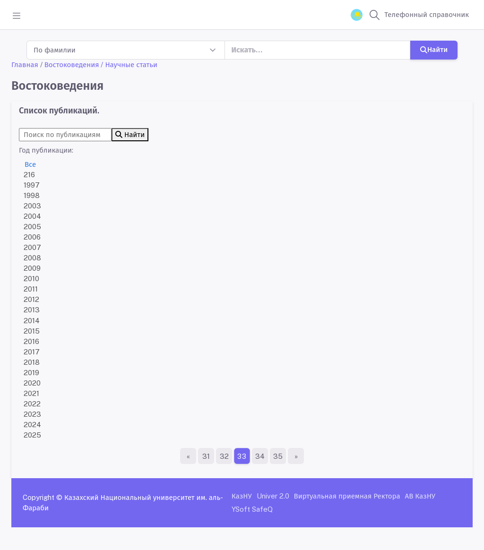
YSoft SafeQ (252, 509)
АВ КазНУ (420, 496)
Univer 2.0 (273, 496)
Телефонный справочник (426, 14)
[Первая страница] (188, 456)
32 (224, 456)
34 (260, 456)
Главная (24, 64)
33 (242, 456)
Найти (434, 49)
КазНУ (242, 496)
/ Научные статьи (129, 64)
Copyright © (42, 497)
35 (278, 456)
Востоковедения (71, 64)
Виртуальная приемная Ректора (347, 496)
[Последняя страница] (296, 456)
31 (206, 456)
